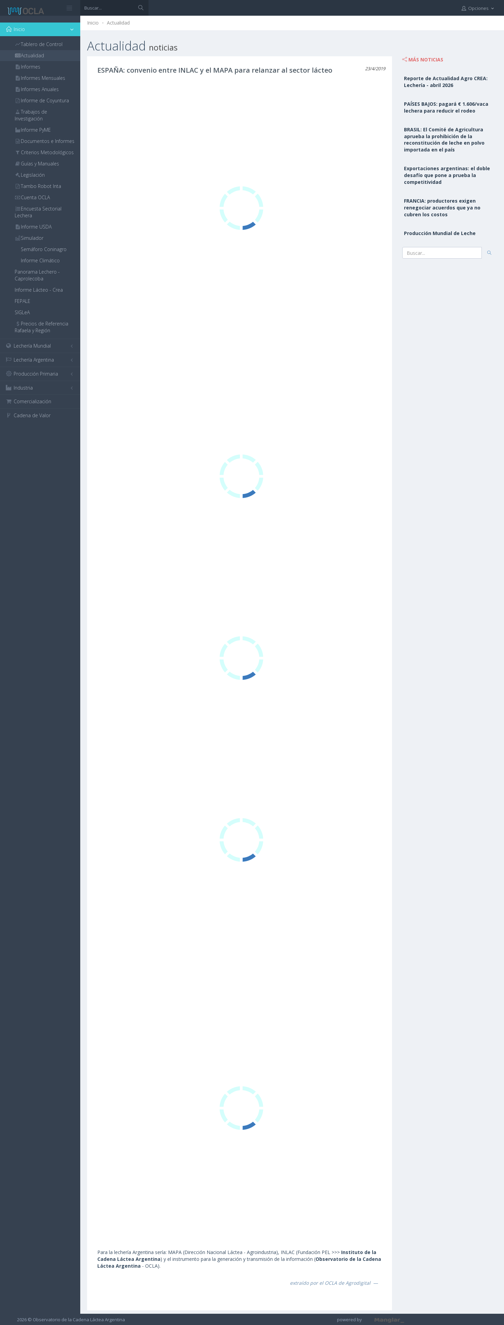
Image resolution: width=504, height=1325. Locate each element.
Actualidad (118, 22)
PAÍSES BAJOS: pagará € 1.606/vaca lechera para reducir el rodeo (446, 107)
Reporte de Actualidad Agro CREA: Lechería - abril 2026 (446, 81)
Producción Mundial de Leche (440, 233)
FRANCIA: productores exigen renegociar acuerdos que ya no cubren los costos (442, 208)
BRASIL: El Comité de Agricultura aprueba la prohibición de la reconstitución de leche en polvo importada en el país (444, 139)
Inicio (93, 22)
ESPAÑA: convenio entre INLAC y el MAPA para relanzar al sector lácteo (214, 70)
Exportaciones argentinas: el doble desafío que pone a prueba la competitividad (447, 175)
